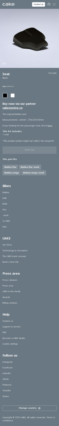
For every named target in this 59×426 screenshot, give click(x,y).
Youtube (7, 390)
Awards (6, 297)
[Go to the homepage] (8, 4)
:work (6, 215)
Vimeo (6, 396)
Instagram (8, 362)
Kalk (5, 198)
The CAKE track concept (14, 256)
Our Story (7, 245)
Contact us (38, 4)
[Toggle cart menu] (49, 4)
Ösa (4, 209)
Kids (5, 227)
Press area (8, 286)
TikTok (6, 379)
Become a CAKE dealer (14, 338)
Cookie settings (10, 344)
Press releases (10, 280)
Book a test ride (11, 262)
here (50, 125)
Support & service (11, 326)
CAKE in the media (11, 291)
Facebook (8, 367)
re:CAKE (6, 221)
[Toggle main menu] (54, 4)
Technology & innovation (15, 250)
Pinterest (7, 385)
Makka (6, 192)
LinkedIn (7, 373)
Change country (30, 408)
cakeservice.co (12, 107)
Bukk (5, 204)
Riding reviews (10, 303)
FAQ (4, 332)
